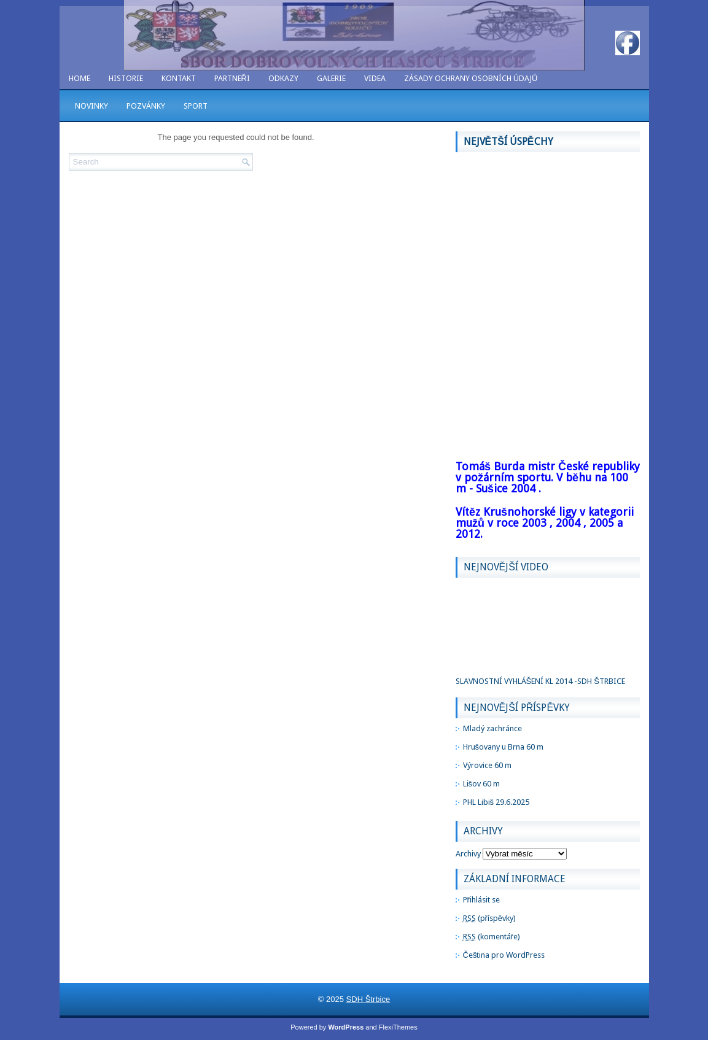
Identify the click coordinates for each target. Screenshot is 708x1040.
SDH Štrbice (368, 999)
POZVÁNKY (145, 106)
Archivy (468, 853)
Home (79, 78)
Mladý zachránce (492, 728)
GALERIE (331, 78)
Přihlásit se (481, 899)
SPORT (196, 106)
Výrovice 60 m (487, 765)
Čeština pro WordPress (504, 955)
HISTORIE (126, 78)
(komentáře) (491, 936)
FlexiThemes (398, 1027)
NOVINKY (91, 106)
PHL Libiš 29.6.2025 (496, 802)
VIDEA (375, 78)
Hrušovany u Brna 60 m (503, 746)
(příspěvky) (489, 918)
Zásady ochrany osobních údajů (470, 78)
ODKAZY (283, 78)
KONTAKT (178, 78)
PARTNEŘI (232, 78)
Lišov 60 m (481, 783)
